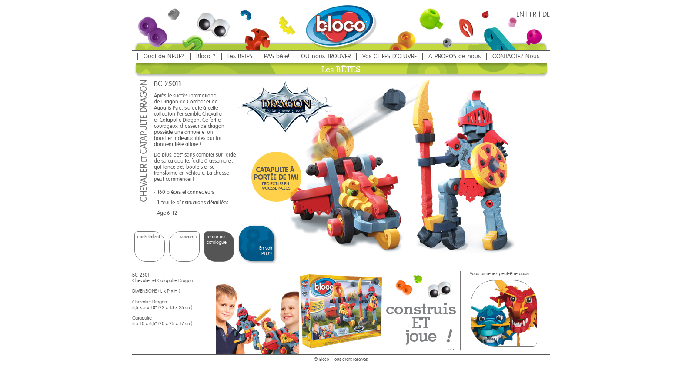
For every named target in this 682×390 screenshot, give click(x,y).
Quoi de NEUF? (164, 56)
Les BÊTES (239, 56)
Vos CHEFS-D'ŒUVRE (389, 56)
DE (546, 14)
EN (520, 14)
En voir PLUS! (265, 251)
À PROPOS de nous (454, 56)
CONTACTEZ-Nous (515, 56)
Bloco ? (206, 56)
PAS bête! (276, 56)
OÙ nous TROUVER (326, 56)
